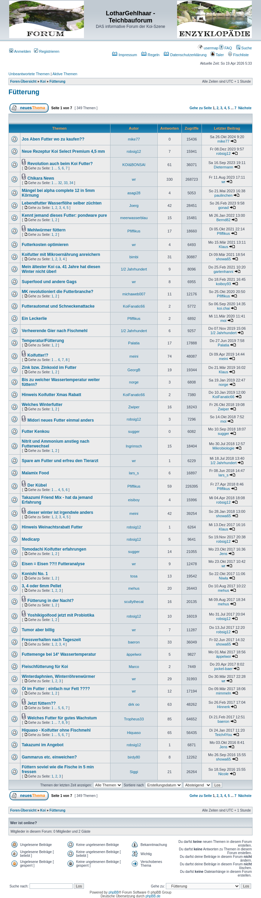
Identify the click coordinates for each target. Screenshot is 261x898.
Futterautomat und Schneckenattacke (58, 306)
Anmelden (20, 51)
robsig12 (134, 151)
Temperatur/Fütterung (43, 340)
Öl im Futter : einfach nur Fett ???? (56, 688)
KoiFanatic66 (134, 306)
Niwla (223, 578)
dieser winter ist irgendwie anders (60, 512)
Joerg (134, 205)
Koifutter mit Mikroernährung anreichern (61, 254)
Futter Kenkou (35, 431)
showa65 (223, 259)
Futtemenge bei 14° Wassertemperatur (59, 654)
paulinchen (223, 195)
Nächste (244, 108)
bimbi (133, 257)
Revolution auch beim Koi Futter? (60, 163)
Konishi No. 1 (35, 573)
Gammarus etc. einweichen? (49, 757)
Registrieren (46, 51)
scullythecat (133, 602)
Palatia (134, 343)
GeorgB (133, 370)
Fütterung (58, 81)
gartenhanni (223, 272)
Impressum (124, 55)
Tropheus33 (134, 719)
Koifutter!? (38, 355)
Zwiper (133, 407)
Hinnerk (223, 707)
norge (134, 382)
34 (71, 183)
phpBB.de (152, 896)
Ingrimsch (134, 446)
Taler (217, 55)
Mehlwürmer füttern (47, 230)
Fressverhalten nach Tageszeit (51, 639)
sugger (134, 431)
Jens (223, 554)
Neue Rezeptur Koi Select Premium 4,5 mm (63, 151)
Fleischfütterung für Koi (45, 666)
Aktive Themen (64, 74)
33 (66, 183)
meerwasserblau (134, 218)
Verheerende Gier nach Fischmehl (54, 330)
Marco (134, 667)
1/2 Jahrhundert (134, 269)
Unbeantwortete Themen (29, 74)
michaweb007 (133, 294)
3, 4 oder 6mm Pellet (41, 586)
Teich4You (223, 735)
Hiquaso (134, 733)
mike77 (134, 139)
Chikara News (41, 178)
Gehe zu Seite (201, 108)
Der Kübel (37, 485)
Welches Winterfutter (42, 404)
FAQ (225, 48)
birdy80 (134, 757)
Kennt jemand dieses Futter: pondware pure (64, 215)
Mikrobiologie (223, 448)
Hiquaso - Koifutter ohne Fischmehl (56, 730)
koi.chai (223, 308)
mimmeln (223, 693)
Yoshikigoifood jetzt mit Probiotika (61, 615)
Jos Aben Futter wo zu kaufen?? (53, 139)
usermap (208, 48)
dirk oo (133, 704)
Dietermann (223, 167)
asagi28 (134, 193)
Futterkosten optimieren (45, 244)
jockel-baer (223, 669)
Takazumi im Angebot (43, 744)
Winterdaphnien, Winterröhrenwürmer (58, 676)
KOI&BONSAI (133, 165)
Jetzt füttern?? (42, 703)
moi (224, 321)
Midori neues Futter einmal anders (61, 420)
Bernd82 (223, 220)
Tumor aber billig (38, 629)
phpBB (113, 892)
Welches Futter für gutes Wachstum (62, 718)
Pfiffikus (133, 231)
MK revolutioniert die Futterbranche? (57, 291)
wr (134, 179)
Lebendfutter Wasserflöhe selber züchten (62, 203)
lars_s (134, 473)
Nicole (223, 774)
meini (133, 356)
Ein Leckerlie (34, 318)
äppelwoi (133, 654)
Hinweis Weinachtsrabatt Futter (52, 527)
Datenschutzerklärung (185, 55)
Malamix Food (35, 473)
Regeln (150, 55)
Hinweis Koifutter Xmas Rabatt (51, 394)
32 (60, 183)
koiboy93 (223, 284)
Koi (43, 81)
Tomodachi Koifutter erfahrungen (54, 549)
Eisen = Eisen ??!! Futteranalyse (53, 563)
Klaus (223, 247)
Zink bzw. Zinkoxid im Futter (49, 367)
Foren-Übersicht (23, 81)
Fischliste (238, 55)
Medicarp (31, 539)
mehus (133, 588)
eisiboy (134, 500)
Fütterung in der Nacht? (51, 600)
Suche (244, 48)
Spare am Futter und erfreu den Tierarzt (60, 460)
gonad (223, 208)
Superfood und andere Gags (49, 281)
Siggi (134, 772)
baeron (134, 642)
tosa (134, 576)
